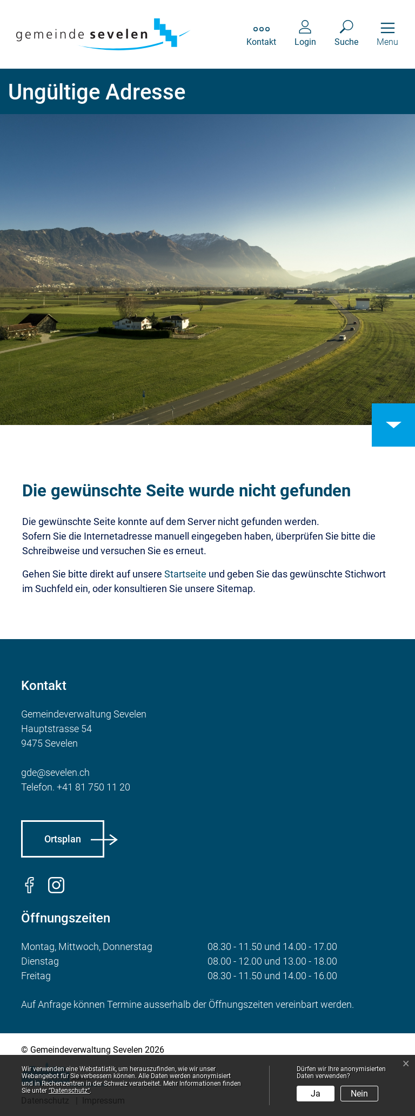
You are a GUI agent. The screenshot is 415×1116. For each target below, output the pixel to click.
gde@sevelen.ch (55, 772)
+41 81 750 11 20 (93, 787)
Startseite (185, 574)
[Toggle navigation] (387, 34)
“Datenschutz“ (69, 1090)
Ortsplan (62, 839)
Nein (359, 1093)
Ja (315, 1093)
